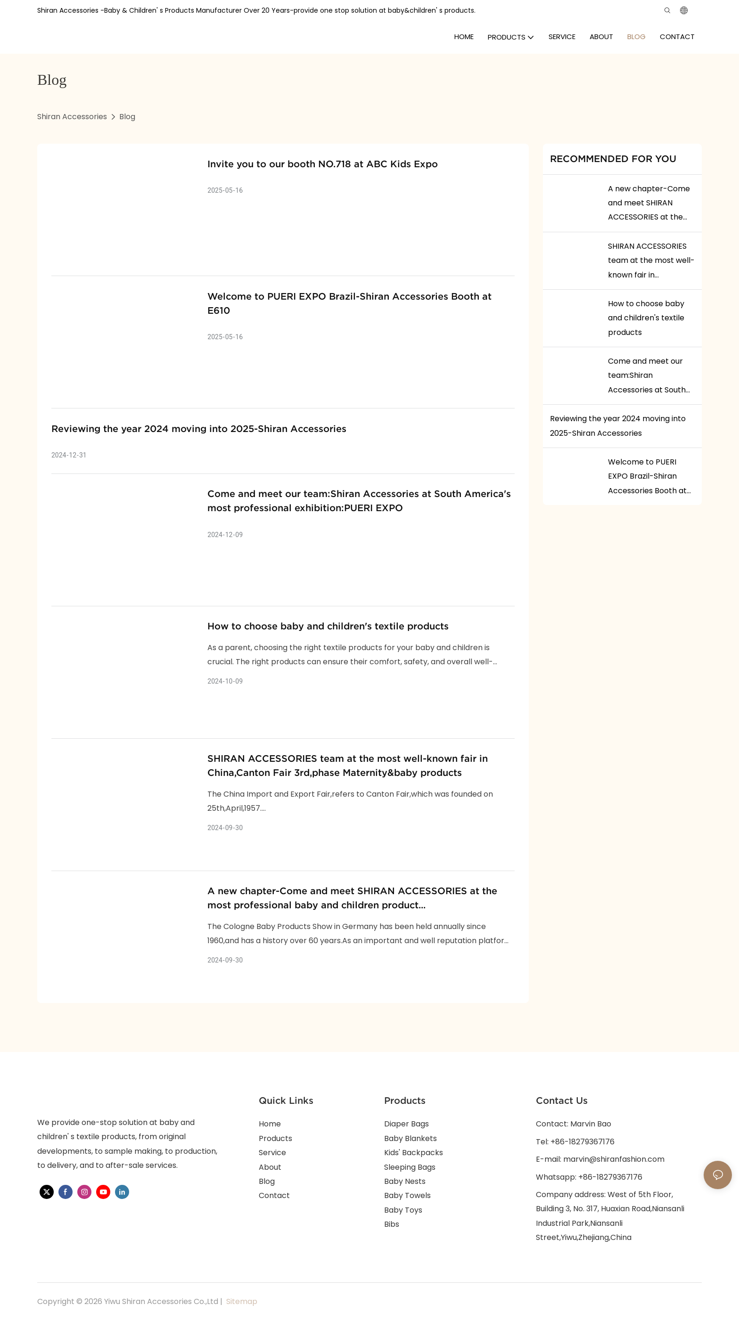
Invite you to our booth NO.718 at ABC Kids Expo (322, 164)
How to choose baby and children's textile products (328, 626)
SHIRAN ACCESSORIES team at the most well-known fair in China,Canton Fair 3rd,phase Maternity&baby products (347, 765)
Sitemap (240, 1301)
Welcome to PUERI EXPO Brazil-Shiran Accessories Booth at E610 (349, 303)
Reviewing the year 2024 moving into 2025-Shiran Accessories (198, 429)
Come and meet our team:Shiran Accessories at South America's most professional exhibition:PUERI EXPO (359, 501)
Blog (127, 116)
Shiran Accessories (72, 116)
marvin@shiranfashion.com (614, 1159)
